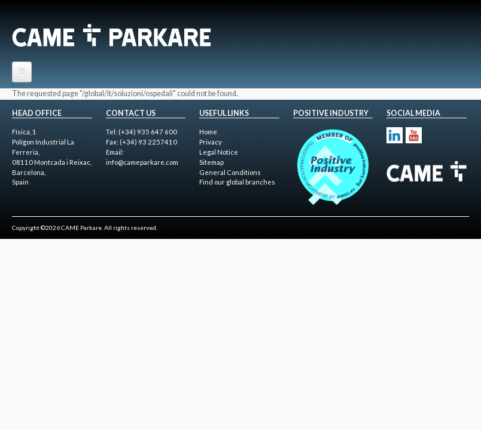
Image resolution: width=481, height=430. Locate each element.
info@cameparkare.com (142, 162)
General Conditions (230, 172)
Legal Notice (218, 152)
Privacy (210, 142)
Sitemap (211, 162)
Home (208, 132)
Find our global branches (237, 182)
